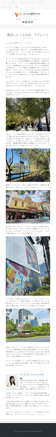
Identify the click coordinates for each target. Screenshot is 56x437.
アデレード (23, 2)
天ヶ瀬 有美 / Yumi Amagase (32, 374)
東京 (16, 7)
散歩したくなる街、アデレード (28, 35)
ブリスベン (40, 2)
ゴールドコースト (7, 7)
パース (32, 2)
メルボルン (13, 2)
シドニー (4, 2)
